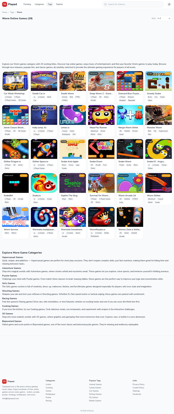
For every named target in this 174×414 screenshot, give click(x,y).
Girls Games (8, 283)
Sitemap (136, 391)
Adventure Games (11, 268)
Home (4, 12)
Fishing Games (95, 394)
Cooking (49, 387)
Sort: (154, 18)
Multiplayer (50, 394)
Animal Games (95, 384)
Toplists (59, 4)
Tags (50, 4)
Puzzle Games (9, 275)
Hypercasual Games (12, 257)
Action (48, 384)
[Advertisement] (87, 42)
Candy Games (95, 387)
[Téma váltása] (169, 4)
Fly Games (93, 397)
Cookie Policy (138, 387)
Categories (39, 4)
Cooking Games (10, 306)
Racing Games (9, 298)
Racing (49, 400)
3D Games (7, 313)
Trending (27, 4)
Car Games (94, 391)
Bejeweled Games (12, 321)
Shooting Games (11, 290)
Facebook (137, 394)
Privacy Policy (138, 384)
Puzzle (48, 397)
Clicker (49, 391)
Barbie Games (95, 400)
